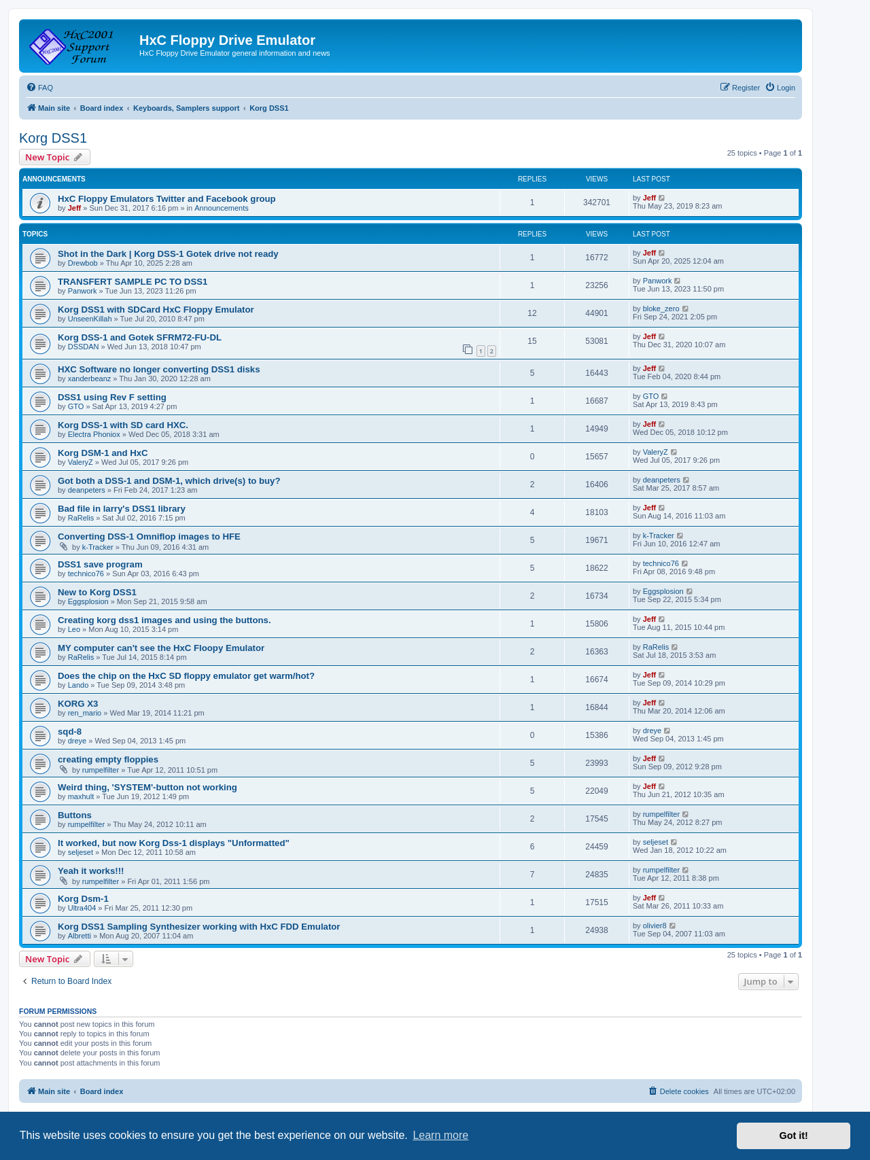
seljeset (80, 852)
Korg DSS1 (53, 137)
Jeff (75, 208)
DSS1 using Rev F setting (112, 397)
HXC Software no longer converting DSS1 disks (159, 369)
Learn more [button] (440, 1135)
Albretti (79, 936)
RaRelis (81, 518)
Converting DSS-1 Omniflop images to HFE (149, 536)
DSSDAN (83, 346)
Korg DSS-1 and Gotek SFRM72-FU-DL (140, 337)
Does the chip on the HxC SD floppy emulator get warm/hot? (186, 676)
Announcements (221, 208)
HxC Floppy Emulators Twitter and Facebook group (167, 199)
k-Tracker (98, 547)
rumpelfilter (100, 770)
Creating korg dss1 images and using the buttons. (164, 620)
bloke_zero (661, 308)
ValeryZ (80, 462)
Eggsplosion (88, 601)
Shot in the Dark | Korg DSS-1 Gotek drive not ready (168, 254)
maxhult (81, 796)
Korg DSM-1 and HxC (103, 453)
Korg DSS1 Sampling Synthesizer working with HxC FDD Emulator (199, 926)
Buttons (75, 815)
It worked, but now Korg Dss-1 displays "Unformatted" (174, 843)
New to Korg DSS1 (97, 592)
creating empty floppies (108, 759)
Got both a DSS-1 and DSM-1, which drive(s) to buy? (169, 481)
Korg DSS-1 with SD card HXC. (123, 425)
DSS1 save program (100, 564)
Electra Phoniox (94, 434)
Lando (78, 685)
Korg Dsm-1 (83, 899)
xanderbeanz (89, 378)
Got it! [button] (794, 1135)
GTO (76, 406)
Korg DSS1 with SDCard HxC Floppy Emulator (156, 309)
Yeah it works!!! (91, 871)
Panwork (82, 291)
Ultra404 (82, 908)
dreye (77, 741)
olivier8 (655, 925)
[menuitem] (39, 88)
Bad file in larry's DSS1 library (122, 509)
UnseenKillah (90, 319)
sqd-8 (70, 731)
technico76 (86, 573)
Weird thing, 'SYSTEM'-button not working (147, 787)
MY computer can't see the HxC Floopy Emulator (161, 648)
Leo (74, 629)
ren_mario (85, 713)
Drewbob (83, 263)
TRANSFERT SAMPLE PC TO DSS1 (132, 282)
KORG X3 (78, 704)
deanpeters (86, 490)
